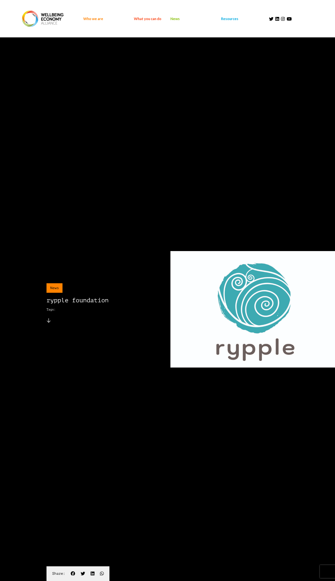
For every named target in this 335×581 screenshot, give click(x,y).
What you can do (147, 18)
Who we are (93, 18)
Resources (229, 18)
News (175, 18)
